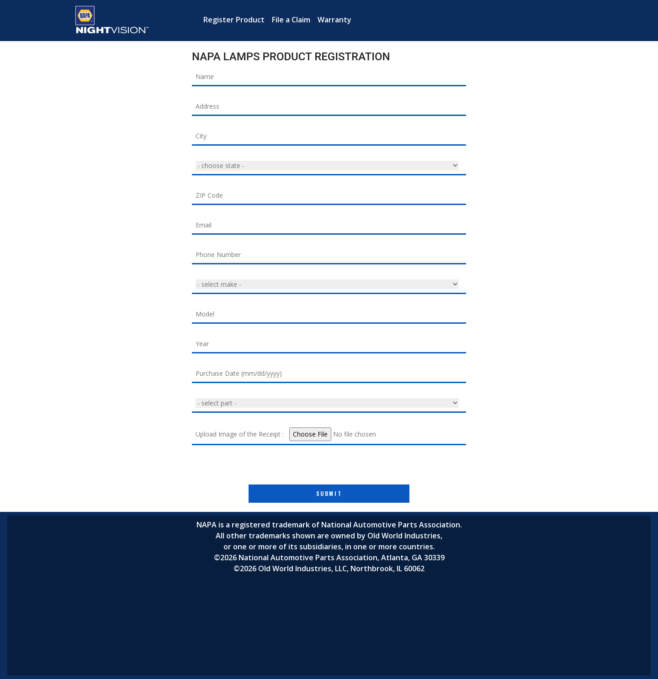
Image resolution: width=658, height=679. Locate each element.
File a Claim (291, 20)
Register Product (234, 20)
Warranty (334, 20)
